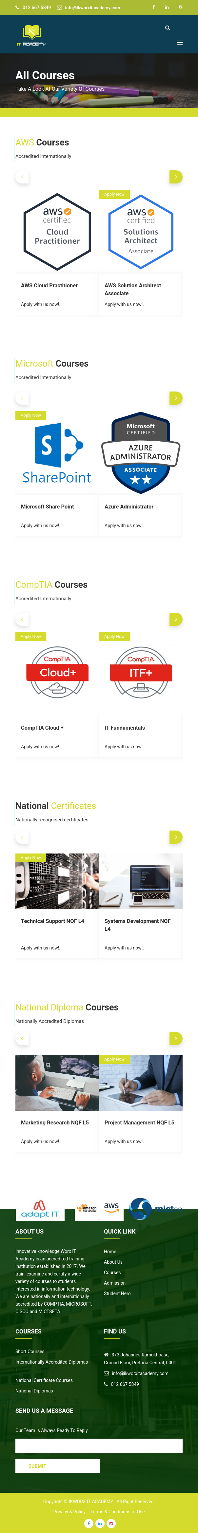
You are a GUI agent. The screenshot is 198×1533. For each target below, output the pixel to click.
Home (110, 1251)
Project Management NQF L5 (138, 1122)
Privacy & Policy (69, 1511)
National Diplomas (34, 1390)
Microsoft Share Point (46, 506)
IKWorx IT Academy (91, 1501)
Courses (112, 1272)
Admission (115, 1283)
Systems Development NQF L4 (140, 921)
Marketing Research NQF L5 (54, 1122)
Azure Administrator (128, 506)
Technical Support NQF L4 (52, 921)
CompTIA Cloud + (41, 727)
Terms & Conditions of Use (117, 1511)
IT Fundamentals (124, 727)
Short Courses (30, 1351)
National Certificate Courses (44, 1380)
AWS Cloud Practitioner (48, 285)
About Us (113, 1262)
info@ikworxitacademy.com (93, 7)
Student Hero (117, 1293)
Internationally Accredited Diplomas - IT (52, 1365)
